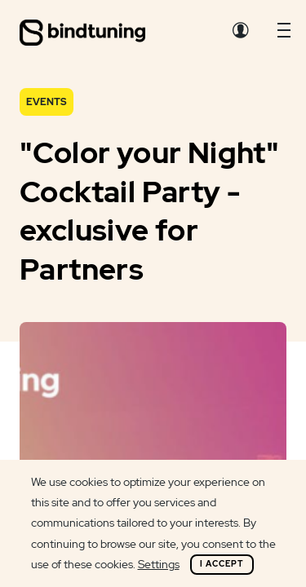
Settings (159, 564)
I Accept (222, 563)
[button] (284, 34)
